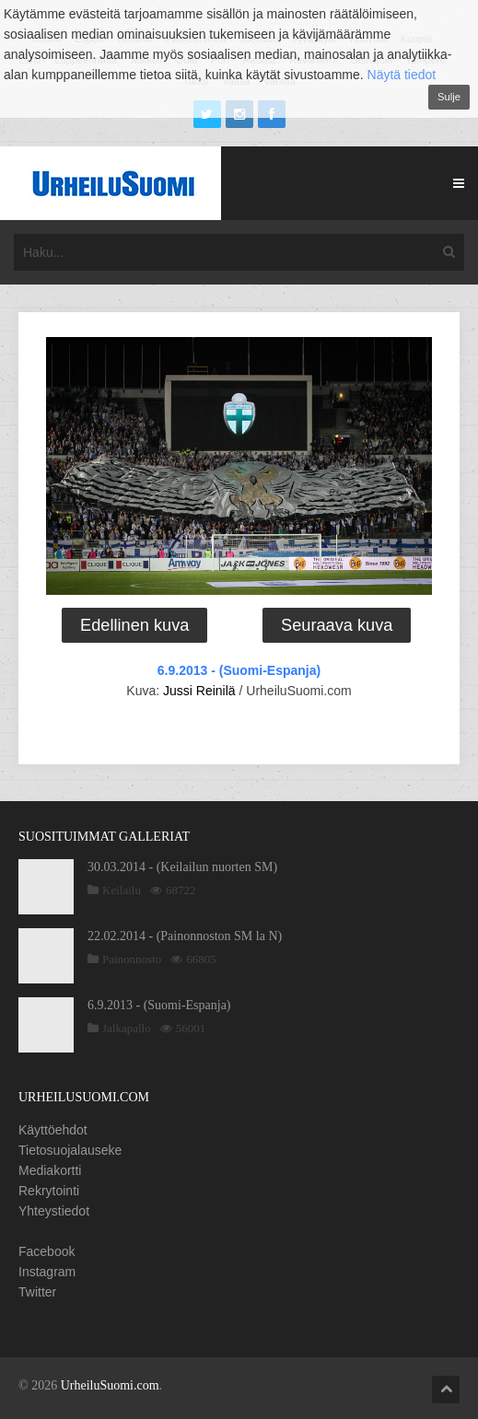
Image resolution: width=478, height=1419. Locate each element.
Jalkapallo (126, 1028)
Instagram (47, 1271)
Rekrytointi (48, 1190)
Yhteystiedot (53, 1211)
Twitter (37, 1292)
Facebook (46, 1251)
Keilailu (121, 890)
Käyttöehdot (52, 1129)
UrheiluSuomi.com (110, 1385)
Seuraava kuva (336, 625)
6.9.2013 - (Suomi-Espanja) (239, 670)
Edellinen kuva (134, 625)
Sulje (449, 96)
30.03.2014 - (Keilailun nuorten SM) (182, 867)
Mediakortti (49, 1170)
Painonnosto (131, 959)
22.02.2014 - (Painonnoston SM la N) (184, 936)
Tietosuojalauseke (70, 1150)
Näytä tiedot (402, 74)
